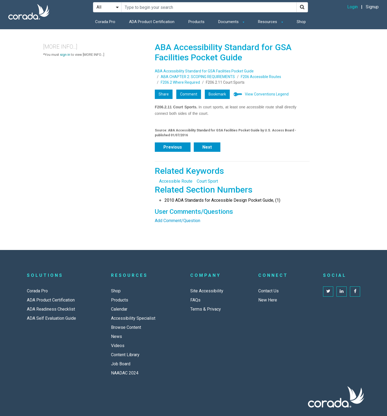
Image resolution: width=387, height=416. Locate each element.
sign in (65, 55)
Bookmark (217, 94)
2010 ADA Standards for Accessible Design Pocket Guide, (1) (222, 200)
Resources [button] (268, 21)
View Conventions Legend (267, 94)
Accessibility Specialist (133, 318)
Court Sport (207, 181)
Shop (301, 21)
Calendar (119, 309)
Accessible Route (175, 181)
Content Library (125, 354)
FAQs (195, 300)
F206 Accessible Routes (261, 77)
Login (352, 6)
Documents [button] (229, 21)
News (116, 336)
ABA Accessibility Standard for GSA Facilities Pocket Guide (204, 71)
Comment (188, 94)
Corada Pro (105, 21)
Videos (117, 345)
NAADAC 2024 (124, 372)
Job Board (120, 363)
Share (164, 94)
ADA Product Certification (151, 21)
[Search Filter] (107, 7)
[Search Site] (209, 7)
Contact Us (268, 290)
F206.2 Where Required (180, 82)
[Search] (302, 7)
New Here (267, 300)
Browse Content (126, 327)
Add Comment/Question (177, 220)
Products (196, 21)
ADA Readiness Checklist (51, 309)
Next (207, 147)
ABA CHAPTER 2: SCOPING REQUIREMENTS (198, 77)
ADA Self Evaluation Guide (51, 318)
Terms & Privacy (205, 309)
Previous (172, 147)
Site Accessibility (206, 290)
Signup (372, 6)
